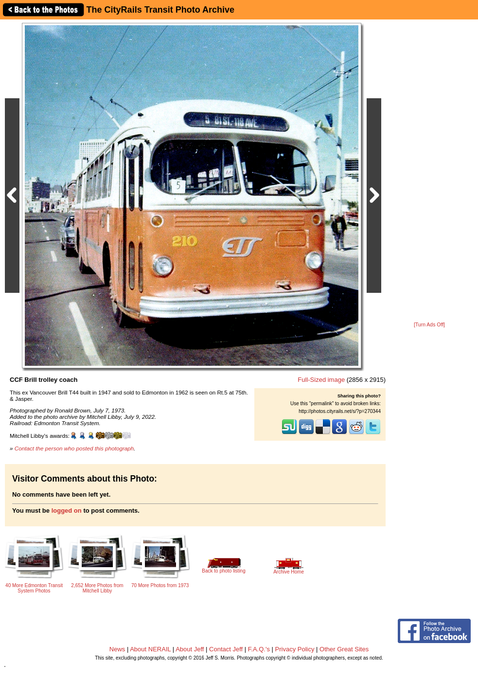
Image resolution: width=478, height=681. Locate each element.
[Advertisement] (429, 171)
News (117, 649)
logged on (67, 510)
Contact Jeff (226, 649)
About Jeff (190, 649)
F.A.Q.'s (259, 649)
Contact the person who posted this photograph (74, 448)
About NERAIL (150, 649)
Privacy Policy (295, 649)
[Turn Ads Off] (429, 324)
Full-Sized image (321, 379)
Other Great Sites (344, 649)
